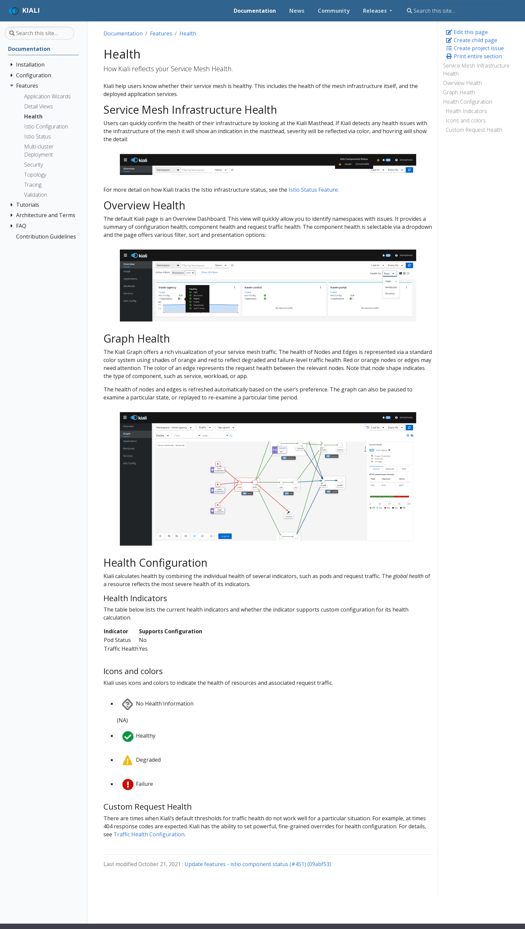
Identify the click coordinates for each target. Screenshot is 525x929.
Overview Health (462, 83)
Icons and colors (466, 120)
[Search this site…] (455, 10)
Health (187, 33)
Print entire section (474, 56)
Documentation (123, 33)
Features (161, 33)
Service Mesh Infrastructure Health (476, 69)
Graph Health (459, 92)
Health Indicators (466, 111)
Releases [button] (375, 10)
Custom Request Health (474, 129)
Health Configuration (467, 101)
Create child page (471, 40)
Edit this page (467, 32)
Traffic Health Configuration (149, 834)
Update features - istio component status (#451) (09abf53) (257, 864)
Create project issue (475, 48)
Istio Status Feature (313, 189)
